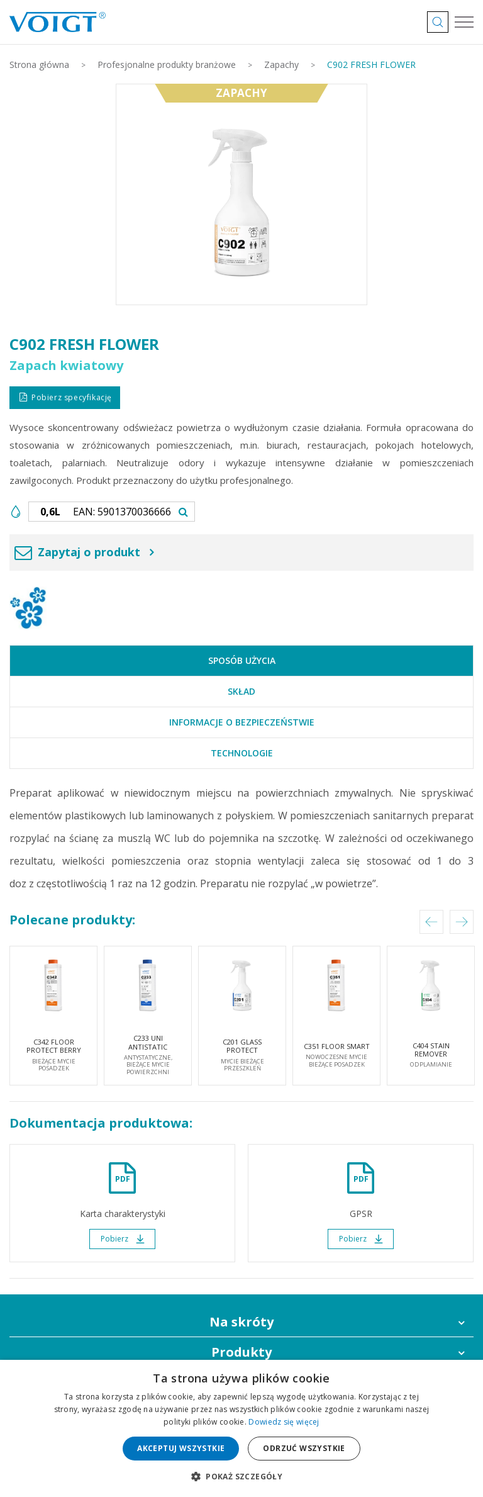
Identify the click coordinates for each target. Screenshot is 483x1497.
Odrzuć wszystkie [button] (304, 1448)
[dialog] (241, 1428)
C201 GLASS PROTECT (242, 1054)
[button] (241, 1476)
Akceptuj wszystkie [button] (181, 1448)
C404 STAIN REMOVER (431, 1054)
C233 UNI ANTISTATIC (148, 1054)
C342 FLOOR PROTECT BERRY (53, 1054)
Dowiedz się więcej (283, 1421)
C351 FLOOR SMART (336, 1054)
